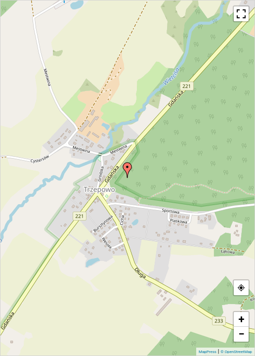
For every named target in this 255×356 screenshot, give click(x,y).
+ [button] (242, 319)
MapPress (207, 352)
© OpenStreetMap (236, 352)
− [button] (241, 334)
